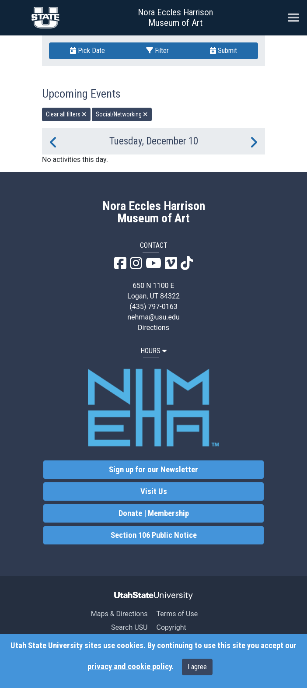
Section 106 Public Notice (154, 535)
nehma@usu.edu (153, 317)
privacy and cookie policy (129, 666)
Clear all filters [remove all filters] (66, 114)
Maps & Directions (119, 614)
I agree (197, 667)
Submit (223, 50)
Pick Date (87, 50)
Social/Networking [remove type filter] (122, 114)
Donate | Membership (154, 513)
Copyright (171, 627)
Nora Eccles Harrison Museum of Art (175, 17)
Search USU (129, 627)
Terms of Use (177, 614)
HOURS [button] (153, 351)
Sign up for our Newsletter (153, 469)
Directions (153, 327)
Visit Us (153, 491)
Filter (157, 50)
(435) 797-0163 (153, 306)
